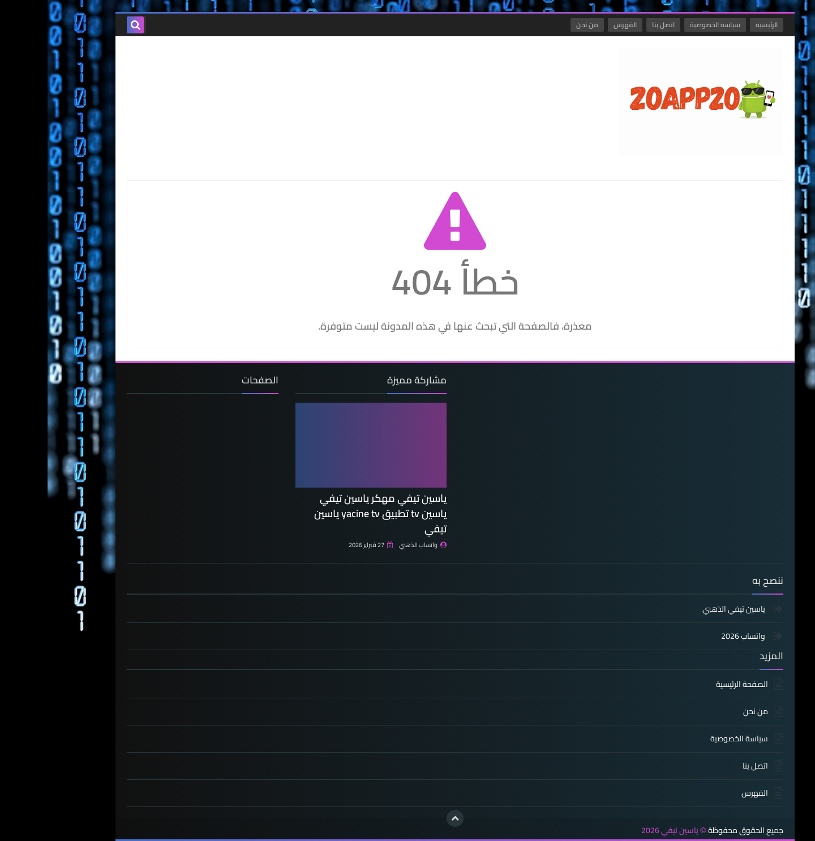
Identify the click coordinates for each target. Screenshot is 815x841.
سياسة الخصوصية (667, 24)
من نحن (540, 24)
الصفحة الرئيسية (694, 684)
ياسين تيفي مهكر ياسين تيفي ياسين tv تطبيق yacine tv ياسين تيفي (333, 513)
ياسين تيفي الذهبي (687, 609)
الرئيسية (719, 24)
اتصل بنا (615, 24)
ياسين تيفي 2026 (622, 830)
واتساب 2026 (696, 636)
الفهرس (577, 24)
